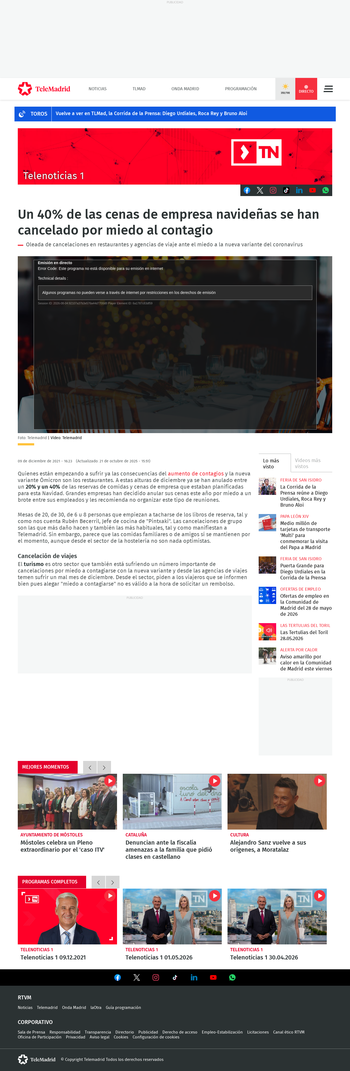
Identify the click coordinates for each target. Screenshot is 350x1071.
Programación (241, 89)
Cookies (121, 1037)
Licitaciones (258, 1032)
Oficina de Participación (40, 1037)
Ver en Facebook (117, 978)
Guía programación (123, 1008)
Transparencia (98, 1032)
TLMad (139, 89)
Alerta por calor (298, 650)
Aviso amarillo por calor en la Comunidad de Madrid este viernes (267, 656)
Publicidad (148, 1032)
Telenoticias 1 (37, 949)
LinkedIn (299, 190)
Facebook (246, 190)
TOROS (39, 114)
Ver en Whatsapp (232, 977)
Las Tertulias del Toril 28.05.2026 (267, 631)
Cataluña (136, 835)
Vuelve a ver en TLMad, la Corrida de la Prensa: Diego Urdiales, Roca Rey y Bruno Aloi (151, 113)
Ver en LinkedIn (194, 977)
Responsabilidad (64, 1032)
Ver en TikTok (175, 978)
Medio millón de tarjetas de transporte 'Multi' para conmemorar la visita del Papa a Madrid (267, 522)
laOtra (96, 1008)
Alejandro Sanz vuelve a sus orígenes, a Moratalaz (277, 802)
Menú (328, 89)
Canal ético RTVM (289, 1032)
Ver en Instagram (155, 977)
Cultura (239, 835)
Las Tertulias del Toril (305, 625)
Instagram (273, 190)
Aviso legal (99, 1037)
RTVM (24, 997)
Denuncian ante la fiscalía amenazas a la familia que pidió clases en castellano (172, 802)
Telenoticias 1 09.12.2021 (67, 916)
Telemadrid (47, 1008)
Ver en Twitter (136, 978)
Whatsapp (325, 190)
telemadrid (37, 1059)
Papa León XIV (294, 516)
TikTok (286, 190)
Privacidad (75, 1037)
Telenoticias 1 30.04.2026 (277, 916)
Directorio (124, 1032)
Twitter (260, 190)
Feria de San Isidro (301, 480)
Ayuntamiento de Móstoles (52, 835)
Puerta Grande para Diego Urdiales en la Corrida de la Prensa (267, 565)
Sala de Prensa (31, 1032)
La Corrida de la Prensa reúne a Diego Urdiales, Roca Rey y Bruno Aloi (267, 486)
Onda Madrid (185, 89)
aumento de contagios (196, 474)
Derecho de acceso (179, 1032)
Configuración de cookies (156, 1037)
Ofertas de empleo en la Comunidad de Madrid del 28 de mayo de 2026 (267, 595)
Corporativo (35, 1022)
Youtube (312, 190)
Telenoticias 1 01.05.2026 (172, 916)
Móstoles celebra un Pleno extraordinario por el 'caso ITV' (67, 802)
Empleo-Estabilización (222, 1032)
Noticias (98, 89)
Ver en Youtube (213, 977)
